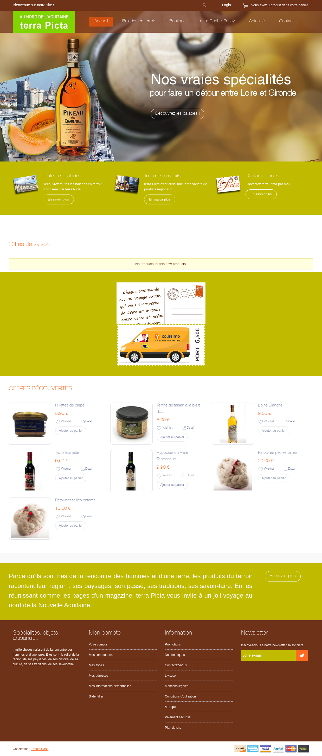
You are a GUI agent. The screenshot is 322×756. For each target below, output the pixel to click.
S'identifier (96, 696)
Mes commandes (101, 655)
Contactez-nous (176, 665)
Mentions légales (176, 686)
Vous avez (279, 5)
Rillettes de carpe (70, 406)
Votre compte (98, 644)
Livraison (171, 675)
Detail (88, 421)
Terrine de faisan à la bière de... (179, 409)
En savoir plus (58, 199)
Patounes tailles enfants (75, 501)
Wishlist (66, 421)
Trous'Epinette (67, 453)
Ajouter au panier (71, 430)
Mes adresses (98, 675)
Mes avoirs (96, 665)
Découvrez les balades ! (231, 114)
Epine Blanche (270, 406)
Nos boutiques (175, 655)
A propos (171, 707)
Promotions (173, 644)
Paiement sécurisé (178, 717)
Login (226, 5)
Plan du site (173, 727)
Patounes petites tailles (277, 453)
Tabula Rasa (40, 749)
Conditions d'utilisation (180, 696)
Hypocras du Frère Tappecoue (172, 456)
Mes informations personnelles (110, 686)
